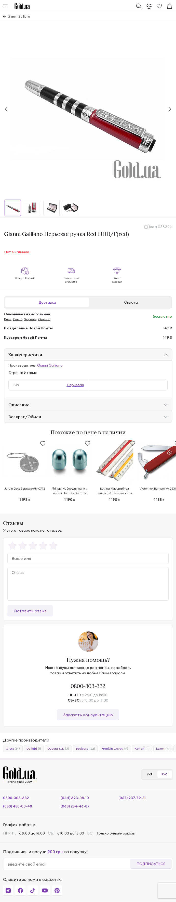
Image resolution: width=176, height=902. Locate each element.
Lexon (163, 748)
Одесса (44, 319)
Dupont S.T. (58, 748)
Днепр (17, 319)
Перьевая (75, 385)
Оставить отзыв (30, 610)
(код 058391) (160, 226)
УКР (149, 774)
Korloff (142, 748)
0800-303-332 (88, 686)
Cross (13, 748)
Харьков (30, 319)
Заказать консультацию (88, 714)
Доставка (47, 302)
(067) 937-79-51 (132, 798)
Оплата (131, 302)
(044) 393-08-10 (75, 798)
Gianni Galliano (19, 16)
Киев (7, 319)
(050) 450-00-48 (17, 806)
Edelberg (85, 748)
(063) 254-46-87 (75, 806)
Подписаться (151, 863)
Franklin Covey (115, 748)
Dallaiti (33, 748)
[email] (68, 864)
